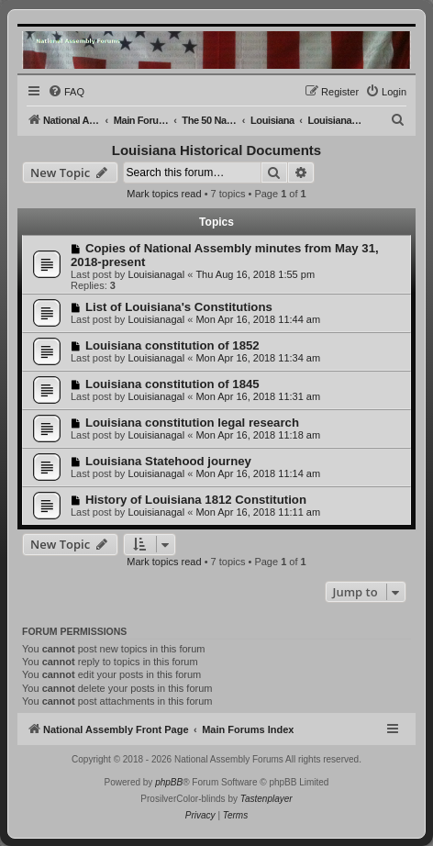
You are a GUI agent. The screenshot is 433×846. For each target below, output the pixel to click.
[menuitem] (66, 92)
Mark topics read (164, 193)
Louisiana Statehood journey (168, 461)
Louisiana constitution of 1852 (172, 345)
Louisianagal (156, 274)
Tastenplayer (266, 799)
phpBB (169, 782)
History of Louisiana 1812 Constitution (195, 499)
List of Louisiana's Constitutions (178, 307)
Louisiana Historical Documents (216, 150)
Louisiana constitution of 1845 (172, 384)
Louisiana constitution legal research (192, 422)
